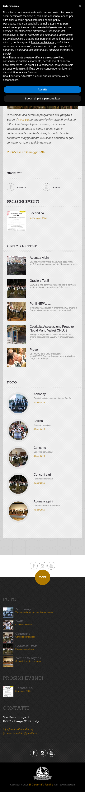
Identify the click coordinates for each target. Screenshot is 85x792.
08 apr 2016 (39, 429)
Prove (34, 349)
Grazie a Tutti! (39, 280)
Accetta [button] (42, 89)
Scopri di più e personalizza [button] (42, 98)
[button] (80, 6)
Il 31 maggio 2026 (38, 218)
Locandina (37, 213)
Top (43, 577)
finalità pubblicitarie (42, 42)
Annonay (40, 394)
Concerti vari (42, 474)
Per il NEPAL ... (40, 303)
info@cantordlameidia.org (18, 729)
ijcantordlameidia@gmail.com (20, 733)
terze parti (62, 23)
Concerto (40, 447)
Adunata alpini (43, 501)
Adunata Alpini (39, 257)
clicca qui (23, 119)
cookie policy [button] (52, 19)
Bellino (38, 421)
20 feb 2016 (39, 402)
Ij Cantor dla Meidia (41, 784)
